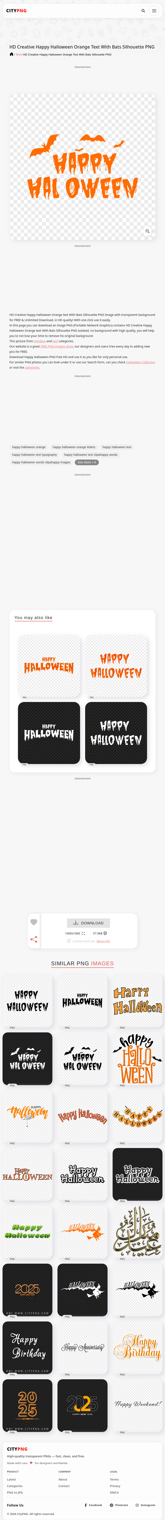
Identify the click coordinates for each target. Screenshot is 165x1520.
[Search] (143, 10)
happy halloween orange (29, 447)
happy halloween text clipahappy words (90, 454)
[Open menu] (154, 10)
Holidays (40, 341)
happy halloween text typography (34, 454)
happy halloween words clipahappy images (41, 462)
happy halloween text (116, 447)
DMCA (114, 1492)
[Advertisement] (82, 79)
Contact (64, 1486)
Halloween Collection (140, 362)
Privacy (115, 1486)
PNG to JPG (15, 1492)
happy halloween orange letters (74, 447)
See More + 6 (87, 462)
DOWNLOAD (88, 923)
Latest (11, 1479)
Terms (114, 1479)
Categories (15, 1486)
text (55, 341)
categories (32, 367)
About (63, 1479)
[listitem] (93, 1505)
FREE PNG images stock (57, 346)
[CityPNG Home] (16, 11)
